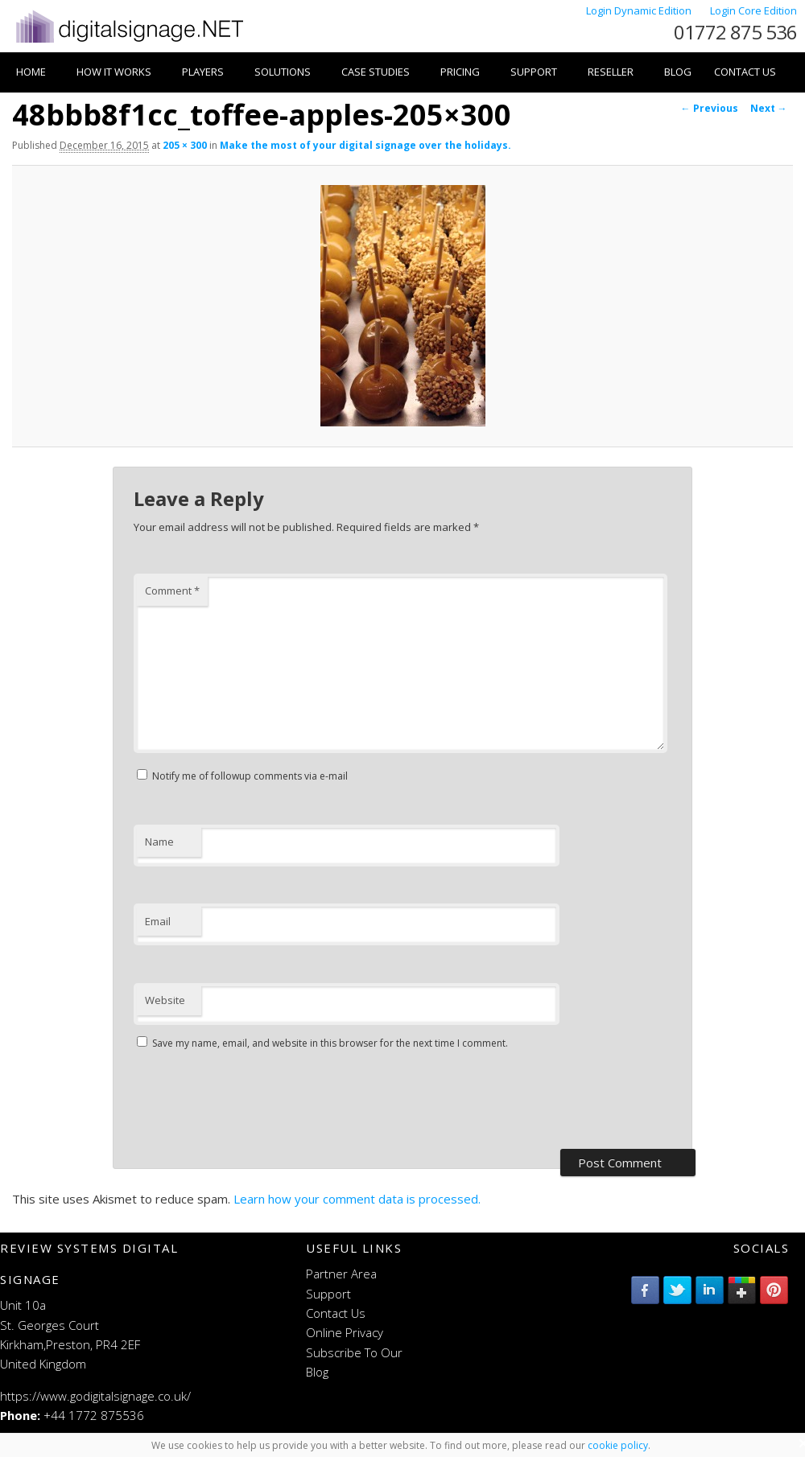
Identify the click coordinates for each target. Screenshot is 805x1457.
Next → (768, 108)
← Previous (709, 108)
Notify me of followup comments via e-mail (250, 776)
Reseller (611, 71)
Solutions (282, 71)
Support (533, 71)
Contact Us (745, 71)
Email (158, 921)
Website (165, 1000)
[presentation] (256, 1101)
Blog (677, 71)
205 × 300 (185, 145)
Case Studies (375, 71)
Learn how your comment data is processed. (357, 1199)
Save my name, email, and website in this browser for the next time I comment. (330, 1043)
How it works (113, 71)
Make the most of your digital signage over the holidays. (365, 145)
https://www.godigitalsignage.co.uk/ (95, 1396)
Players (203, 71)
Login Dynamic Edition (640, 10)
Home (31, 71)
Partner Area (341, 1274)
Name (159, 841)
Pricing (460, 71)
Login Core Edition (753, 10)
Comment (172, 590)
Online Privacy (344, 1332)
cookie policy (618, 1445)
